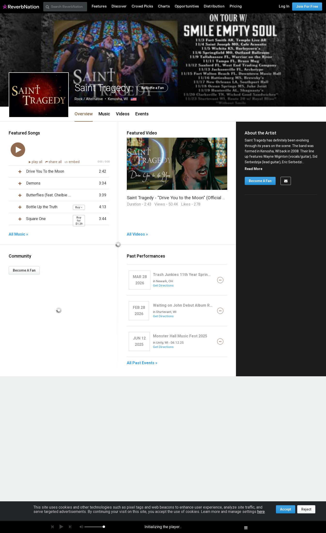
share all (54, 162)
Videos (122, 113)
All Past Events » (142, 363)
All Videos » (137, 234)
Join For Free (307, 6)
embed (72, 162)
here (261, 511)
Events (142, 113)
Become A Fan (24, 270)
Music (104, 113)
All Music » (18, 234)
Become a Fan (152, 88)
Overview (84, 113)
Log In (284, 6)
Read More (253, 169)
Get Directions (163, 285)
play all (37, 162)
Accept (285, 509)
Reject (306, 509)
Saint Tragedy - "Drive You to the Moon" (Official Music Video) (188, 197)
